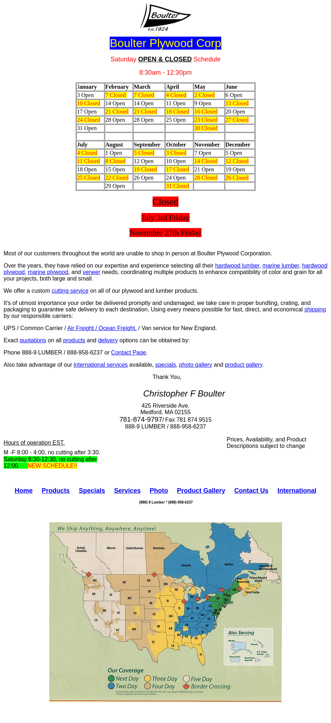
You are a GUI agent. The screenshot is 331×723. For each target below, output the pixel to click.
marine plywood (48, 272)
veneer (91, 272)
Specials (92, 490)
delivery (108, 340)
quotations (32, 340)
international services (101, 365)
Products (56, 490)
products (74, 340)
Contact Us (251, 490)
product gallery (243, 365)
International (296, 490)
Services (127, 490)
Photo (159, 490)
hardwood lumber (237, 266)
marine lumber (281, 266)
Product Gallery (201, 490)
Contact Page (128, 352)
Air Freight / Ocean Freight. (102, 328)
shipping (315, 309)
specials (165, 365)
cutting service (70, 291)
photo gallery (195, 365)
